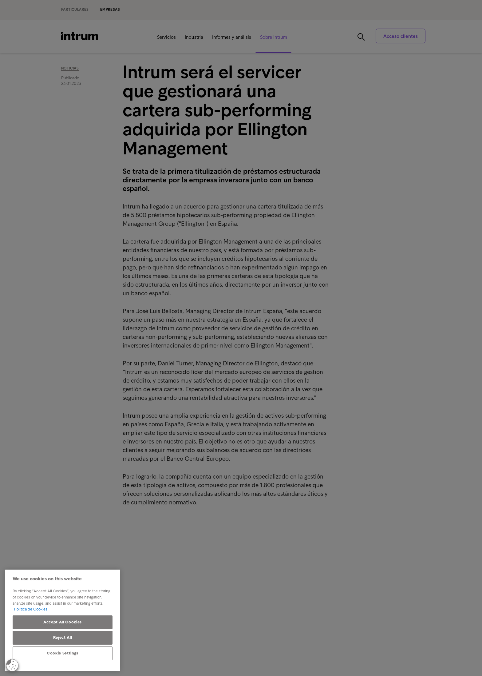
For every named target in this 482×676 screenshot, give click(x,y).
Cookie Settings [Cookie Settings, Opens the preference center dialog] (62, 653)
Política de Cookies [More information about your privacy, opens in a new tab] (30, 609)
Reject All (62, 637)
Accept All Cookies (62, 622)
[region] (62, 620)
